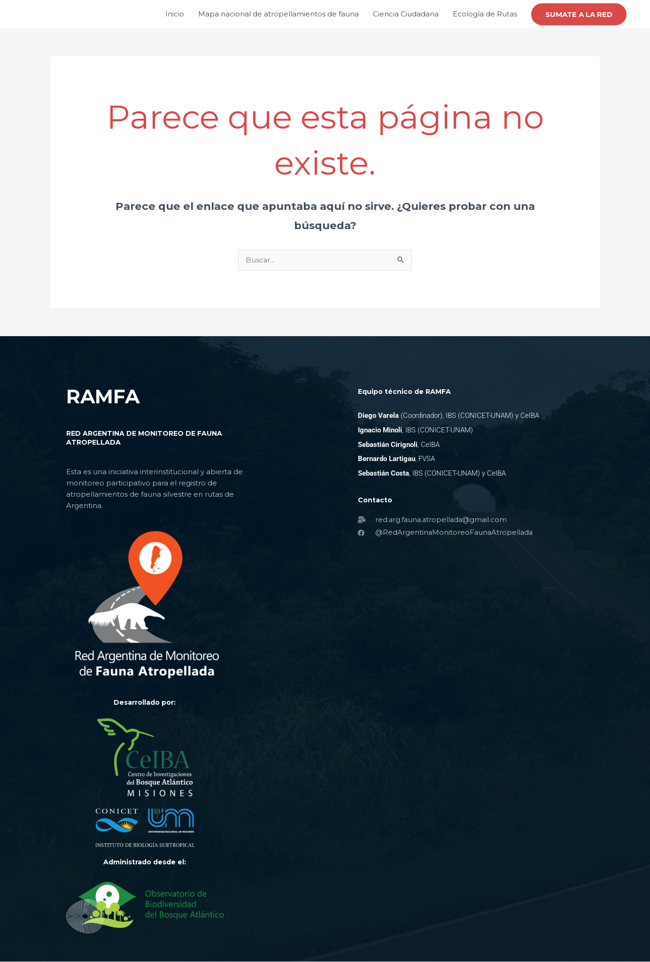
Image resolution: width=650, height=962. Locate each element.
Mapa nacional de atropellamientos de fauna (278, 13)
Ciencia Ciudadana (406, 13)
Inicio (174, 13)
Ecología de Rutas (485, 13)
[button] (579, 14)
